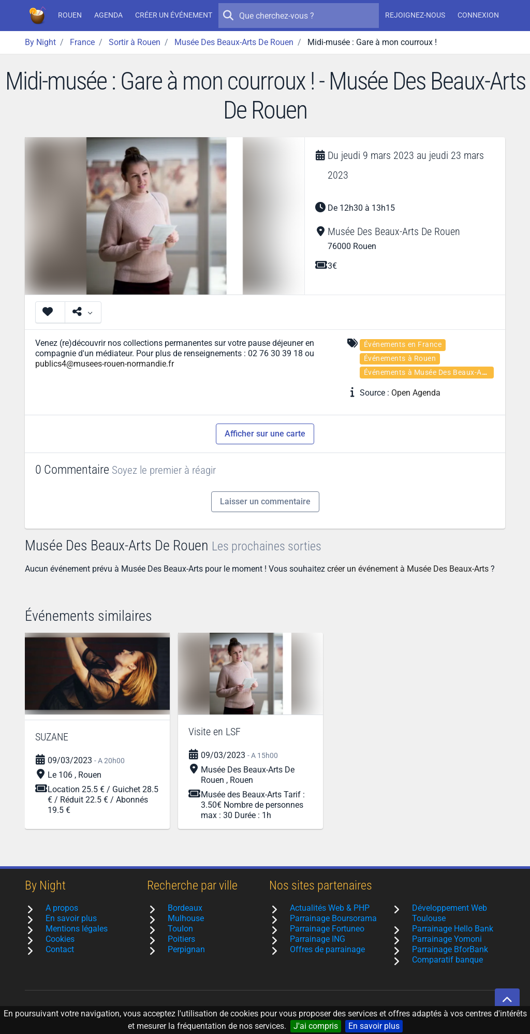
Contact (60, 949)
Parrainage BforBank (450, 949)
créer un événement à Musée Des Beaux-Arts (408, 569)
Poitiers (181, 939)
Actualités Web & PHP (330, 908)
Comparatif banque (447, 960)
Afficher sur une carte (265, 434)
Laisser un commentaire (265, 501)
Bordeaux (185, 908)
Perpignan (186, 949)
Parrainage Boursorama (333, 918)
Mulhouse (186, 918)
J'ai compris (315, 1026)
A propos (62, 908)
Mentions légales (77, 929)
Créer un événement (173, 15)
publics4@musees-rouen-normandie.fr (104, 364)
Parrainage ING (317, 939)
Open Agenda (415, 393)
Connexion (478, 15)
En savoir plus (374, 1026)
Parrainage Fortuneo (327, 929)
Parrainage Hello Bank (452, 929)
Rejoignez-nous (415, 15)
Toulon (180, 929)
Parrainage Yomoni (447, 939)
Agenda (108, 15)
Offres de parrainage (327, 949)
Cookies (60, 939)
